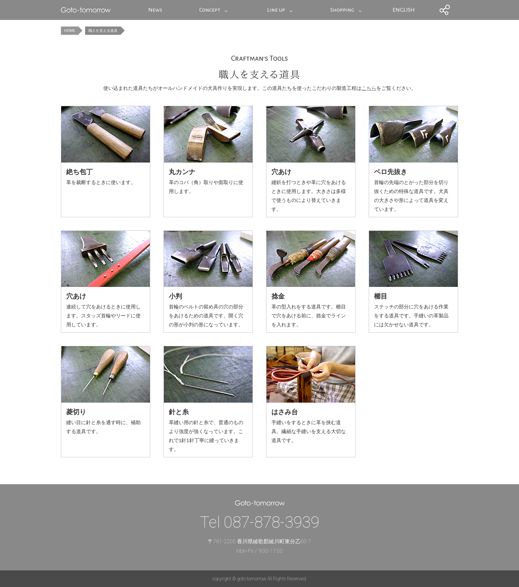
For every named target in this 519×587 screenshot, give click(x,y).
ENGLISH (404, 10)
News (155, 10)
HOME (69, 31)
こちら (368, 88)
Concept (209, 10)
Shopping (342, 10)
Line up (276, 10)
